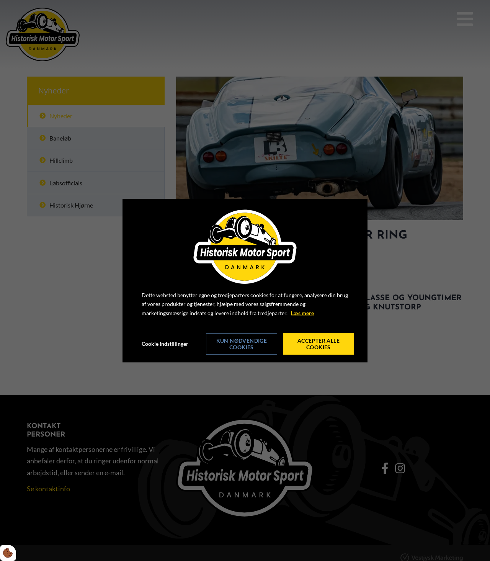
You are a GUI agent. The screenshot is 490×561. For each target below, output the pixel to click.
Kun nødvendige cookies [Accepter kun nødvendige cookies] (241, 343)
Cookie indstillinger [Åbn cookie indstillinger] (165, 343)
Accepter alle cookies (318, 343)
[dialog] (245, 280)
